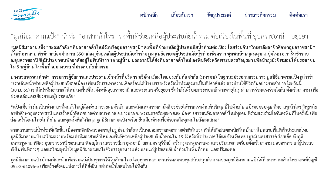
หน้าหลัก (149, 15)
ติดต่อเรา (298, 15)
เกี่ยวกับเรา (182, 15)
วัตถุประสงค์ (219, 15)
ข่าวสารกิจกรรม (260, 15)
